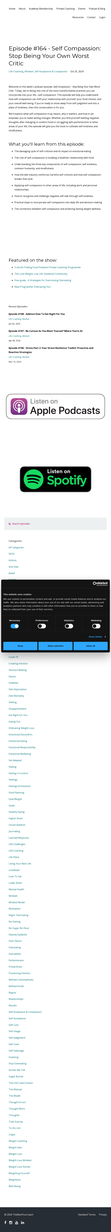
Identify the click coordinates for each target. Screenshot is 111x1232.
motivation (15, 908)
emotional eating (18, 741)
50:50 (11, 553)
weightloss (15, 1179)
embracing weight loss (21, 728)
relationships (16, 999)
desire (12, 676)
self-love (14, 1044)
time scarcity (16, 1121)
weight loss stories (19, 1166)
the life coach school (21, 1083)
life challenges (17, 844)
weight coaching (18, 1141)
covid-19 (13, 657)
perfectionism (16, 960)
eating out (14, 721)
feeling (12, 766)
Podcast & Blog (97, 8)
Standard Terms (87, 1214)
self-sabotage (16, 1050)
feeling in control (18, 773)
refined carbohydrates (21, 979)
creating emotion (18, 663)
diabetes (13, 682)
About (22, 8)
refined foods (16, 986)
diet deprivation (18, 689)
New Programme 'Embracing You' (32, 286)
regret (12, 992)
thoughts (14, 1115)
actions (13, 560)
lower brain (15, 882)
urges (12, 1134)
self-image (14, 1031)
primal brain (15, 966)
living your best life (20, 863)
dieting (13, 702)
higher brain (16, 818)
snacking (13, 1057)
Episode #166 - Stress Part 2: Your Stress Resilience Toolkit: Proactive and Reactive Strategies (51, 350)
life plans (14, 857)
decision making (18, 670)
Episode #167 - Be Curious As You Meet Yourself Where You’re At (46, 331)
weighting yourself (19, 1173)
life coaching (16, 71)
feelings (13, 779)
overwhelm (15, 953)
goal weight (15, 799)
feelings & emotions (20, 786)
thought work (17, 1108)
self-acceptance (17, 1018)
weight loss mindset (20, 1160)
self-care (14, 1024)
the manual (15, 1089)
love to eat (15, 876)
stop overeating (17, 1063)
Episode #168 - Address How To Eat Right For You (37, 314)
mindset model (17, 902)
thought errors (17, 1102)
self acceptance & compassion (51, 71)
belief (12, 573)
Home (12, 8)
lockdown (14, 870)
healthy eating (17, 811)
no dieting (15, 921)
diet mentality (16, 695)
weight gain (15, 1147)
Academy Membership (41, 8)
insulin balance (17, 824)
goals (12, 805)
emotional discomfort (20, 734)
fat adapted (15, 760)
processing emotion (19, 973)
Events (81, 8)
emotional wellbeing (20, 753)
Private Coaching (65, 8)
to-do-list (15, 1128)
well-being (15, 1186)
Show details (95, 636)
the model (14, 1095)
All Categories (16, 547)
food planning (16, 792)
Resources (78, 17)
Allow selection (55, 646)
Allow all (90, 646)
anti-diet (13, 566)
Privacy (103, 1214)
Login (102, 17)
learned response (19, 837)
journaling (14, 831)
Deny (20, 646)
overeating (15, 947)
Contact (91, 17)
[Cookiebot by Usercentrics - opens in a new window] (95, 584)
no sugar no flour (19, 928)
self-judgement (17, 1037)
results (13, 1005)
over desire (15, 941)
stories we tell (17, 1070)
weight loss (15, 1154)
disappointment (17, 708)
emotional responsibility (22, 747)
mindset (29, 71)
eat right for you (18, 715)
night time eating (18, 915)
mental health (16, 889)
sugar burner (16, 1076)
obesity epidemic (18, 934)
